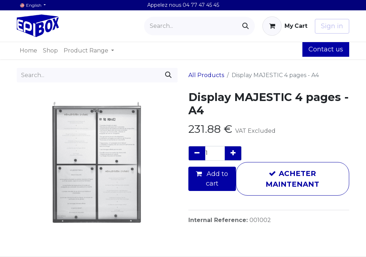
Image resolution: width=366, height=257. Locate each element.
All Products (206, 75)
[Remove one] (197, 153)
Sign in (332, 26)
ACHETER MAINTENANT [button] (292, 178)
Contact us (325, 49)
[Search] (245, 26)
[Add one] (233, 153)
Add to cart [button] (212, 178)
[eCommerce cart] (284, 26)
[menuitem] (28, 51)
